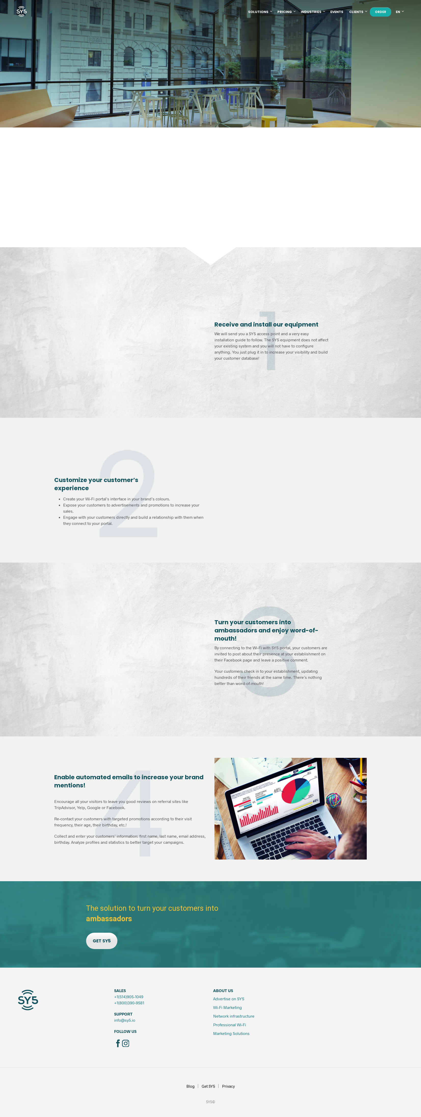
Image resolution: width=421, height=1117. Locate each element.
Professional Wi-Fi (230, 1024)
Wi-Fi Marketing (227, 1007)
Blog (190, 1086)
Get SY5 (208, 1086)
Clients (356, 11)
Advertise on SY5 (228, 998)
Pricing (284, 11)
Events (336, 11)
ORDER (380, 12)
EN (398, 11)
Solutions (258, 11)
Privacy (228, 1086)
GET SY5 (102, 941)
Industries (311, 11)
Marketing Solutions (231, 1033)
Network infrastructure (233, 1016)
